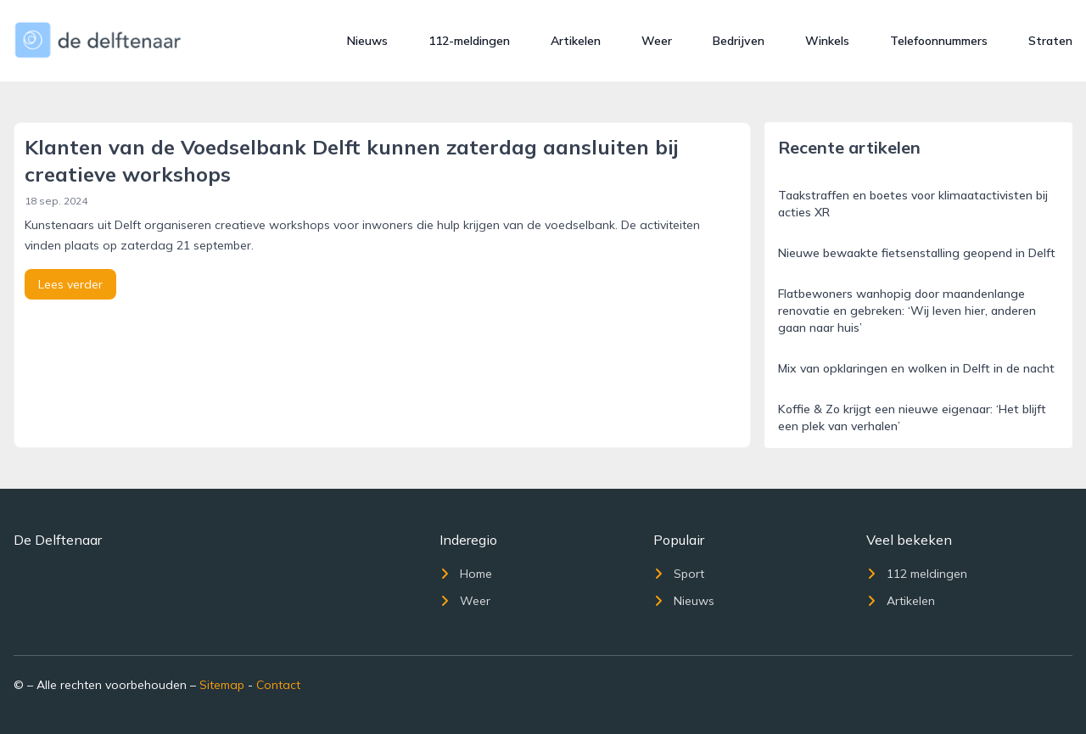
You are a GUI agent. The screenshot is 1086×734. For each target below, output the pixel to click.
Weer (656, 40)
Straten (1050, 40)
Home (465, 573)
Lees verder (70, 284)
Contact (278, 684)
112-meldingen (469, 40)
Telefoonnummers (939, 40)
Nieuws (367, 40)
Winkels (827, 40)
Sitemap (221, 684)
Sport (678, 573)
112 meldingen (916, 573)
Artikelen (576, 40)
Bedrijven (738, 40)
